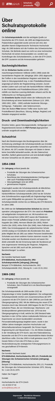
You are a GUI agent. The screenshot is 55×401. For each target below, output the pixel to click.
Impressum (17, 396)
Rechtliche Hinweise (32, 396)
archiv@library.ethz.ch (11, 388)
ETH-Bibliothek (30, 398)
